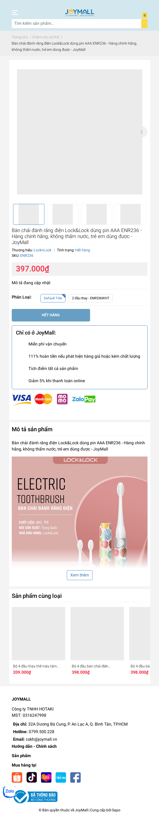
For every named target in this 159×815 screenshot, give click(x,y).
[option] (80, 132)
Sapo (116, 810)
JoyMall (81, 810)
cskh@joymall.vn (41, 739)
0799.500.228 (41, 731)
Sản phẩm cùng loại (37, 595)
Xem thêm (79, 575)
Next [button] (142, 132)
